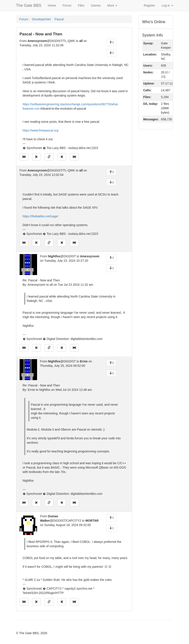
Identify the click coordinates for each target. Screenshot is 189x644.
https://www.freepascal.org (40, 130)
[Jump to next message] (61, 157)
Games (96, 5)
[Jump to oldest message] (24, 157)
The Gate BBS (28, 5)
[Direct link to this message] (49, 157)
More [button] (112, 5)
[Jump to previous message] (36, 157)
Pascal (59, 19)
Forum (67, 5)
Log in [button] (167, 5)
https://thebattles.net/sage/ (40, 216)
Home (52, 5)
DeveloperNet (41, 19)
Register (149, 5)
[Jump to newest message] (74, 157)
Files (81, 5)
